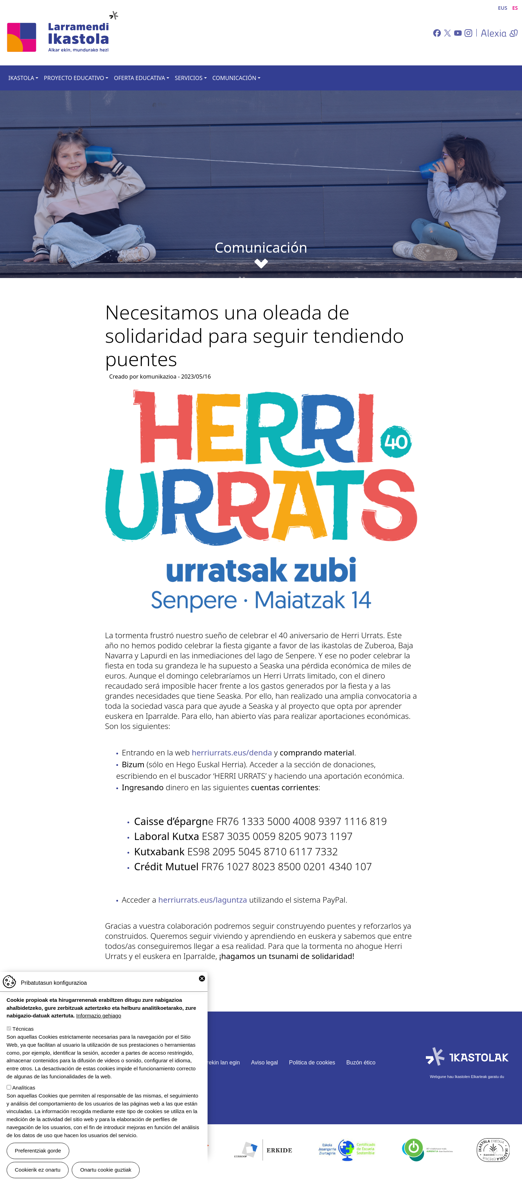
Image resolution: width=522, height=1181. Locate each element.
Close (202, 978)
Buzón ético (361, 1062)
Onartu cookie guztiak (105, 1170)
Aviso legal (264, 1062)
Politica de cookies (312, 1062)
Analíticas (23, 1088)
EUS (502, 8)
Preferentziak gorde (38, 1151)
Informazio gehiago (98, 1015)
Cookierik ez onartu (38, 1170)
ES (515, 8)
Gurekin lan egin (219, 1062)
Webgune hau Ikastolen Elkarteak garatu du (467, 1077)
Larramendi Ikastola (62, 32)
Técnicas (23, 1029)
